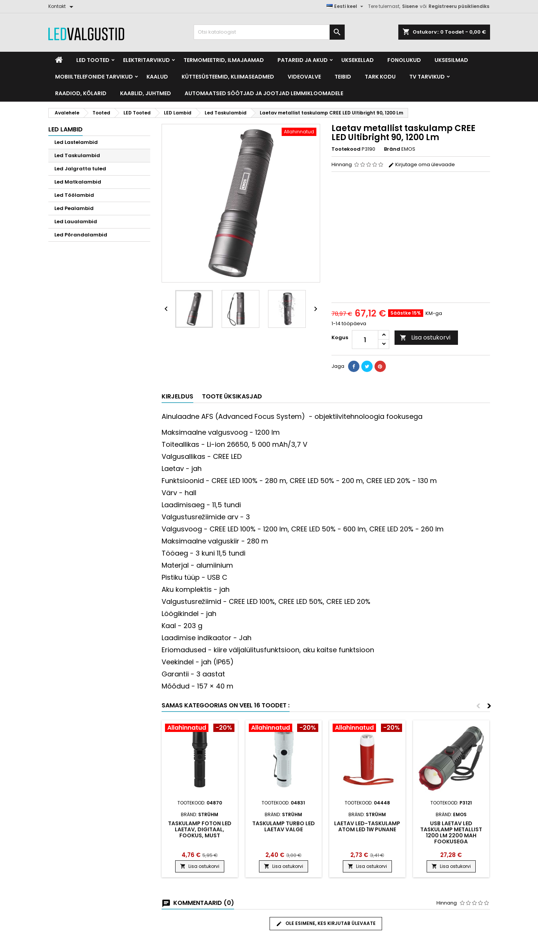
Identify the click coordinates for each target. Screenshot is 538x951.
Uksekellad (357, 60)
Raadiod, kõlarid (80, 93)
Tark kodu (380, 76)
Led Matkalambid (77, 181)
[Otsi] (269, 32)
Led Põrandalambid (80, 234)
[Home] (58, 60)
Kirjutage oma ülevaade (421, 164)
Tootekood (346, 149)
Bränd (392, 149)
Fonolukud (404, 60)
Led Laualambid (75, 221)
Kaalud (157, 76)
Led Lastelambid (76, 142)
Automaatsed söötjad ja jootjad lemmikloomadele (264, 93)
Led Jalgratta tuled (80, 168)
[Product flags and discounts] (199, 728)
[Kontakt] (62, 6)
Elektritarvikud (146, 60)
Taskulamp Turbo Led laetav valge (283, 826)
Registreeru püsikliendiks (459, 6)
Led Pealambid (74, 208)
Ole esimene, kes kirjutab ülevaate (326, 923)
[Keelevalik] (346, 6)
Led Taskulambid (77, 155)
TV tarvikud (427, 76)
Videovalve (304, 76)
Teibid (343, 76)
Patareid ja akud (302, 60)
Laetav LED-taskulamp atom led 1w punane (367, 826)
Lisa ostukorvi (425, 337)
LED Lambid (65, 129)
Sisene (410, 6)
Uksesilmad (451, 60)
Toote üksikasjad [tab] (232, 396)
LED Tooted (92, 60)
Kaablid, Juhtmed (145, 93)
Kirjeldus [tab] (177, 396)
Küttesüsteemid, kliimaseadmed (228, 76)
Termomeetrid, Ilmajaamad (223, 60)
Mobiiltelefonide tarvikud (94, 76)
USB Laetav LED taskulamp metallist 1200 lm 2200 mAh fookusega (451, 832)
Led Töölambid (74, 195)
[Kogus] (365, 339)
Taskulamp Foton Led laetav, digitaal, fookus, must (199, 829)
